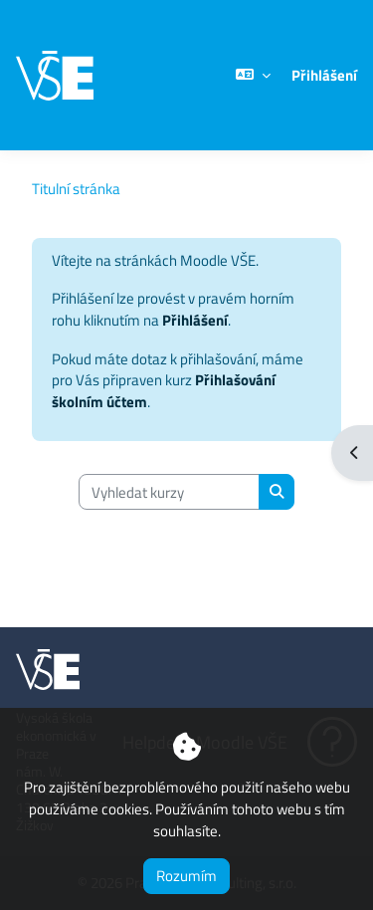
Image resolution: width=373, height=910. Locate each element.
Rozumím (186, 875)
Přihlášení (324, 76)
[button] (253, 75)
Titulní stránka (76, 189)
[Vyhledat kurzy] (169, 492)
